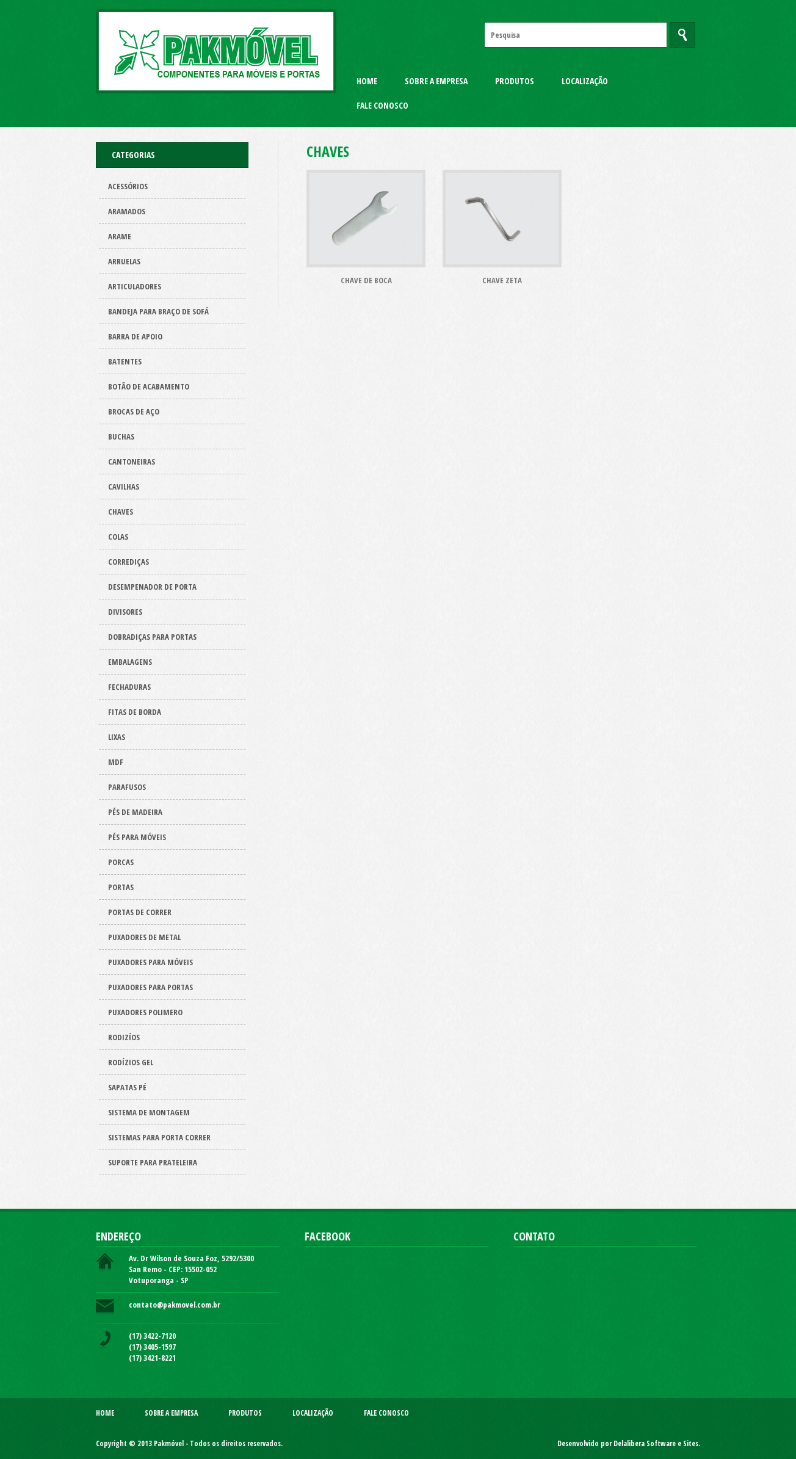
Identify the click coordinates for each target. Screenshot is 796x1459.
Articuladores (134, 286)
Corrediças (128, 561)
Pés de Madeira (135, 811)
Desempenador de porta (152, 586)
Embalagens (130, 661)
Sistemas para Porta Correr (159, 1137)
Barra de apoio (135, 336)
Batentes (125, 361)
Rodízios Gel (130, 1062)
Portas (121, 887)
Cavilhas (123, 486)
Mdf (115, 761)
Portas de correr (140, 912)
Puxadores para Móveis (150, 962)
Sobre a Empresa (436, 81)
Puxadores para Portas (150, 987)
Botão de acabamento (148, 386)
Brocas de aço (133, 411)
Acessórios (128, 186)
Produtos (514, 81)
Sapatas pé (127, 1087)
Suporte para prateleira (152, 1162)
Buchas (121, 436)
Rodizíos (124, 1037)
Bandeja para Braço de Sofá (158, 311)
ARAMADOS (126, 211)
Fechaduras (129, 686)
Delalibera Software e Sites (655, 1443)
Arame (119, 236)
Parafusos (127, 786)
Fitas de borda (134, 711)
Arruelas (124, 261)
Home (366, 81)
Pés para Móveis (137, 836)
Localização (585, 81)
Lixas (116, 736)
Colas (118, 536)
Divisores (125, 611)
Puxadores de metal (144, 937)
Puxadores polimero (145, 1012)
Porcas (121, 861)
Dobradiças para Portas (152, 636)
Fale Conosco (382, 105)
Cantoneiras (131, 461)
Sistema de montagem (149, 1112)
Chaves (120, 511)
